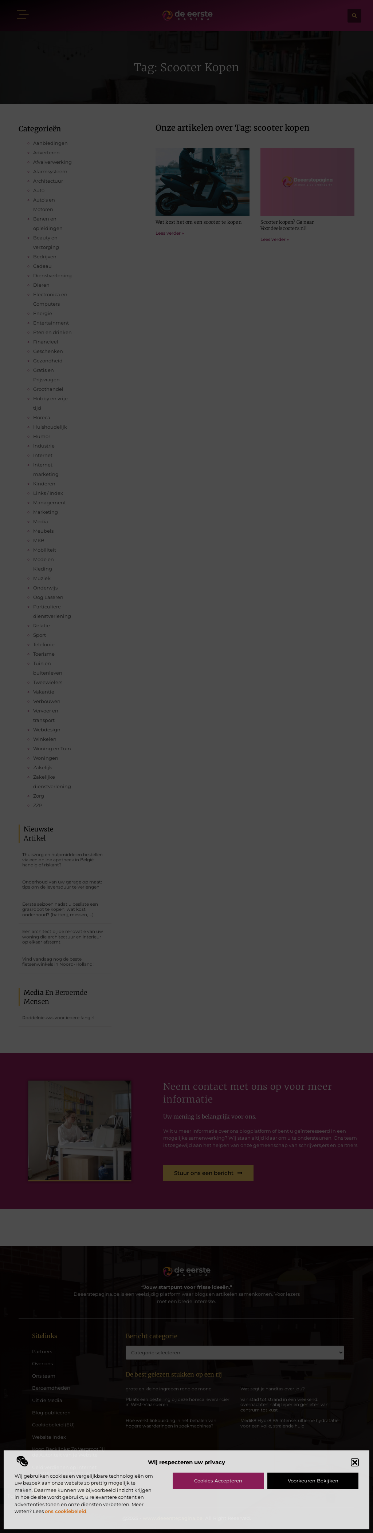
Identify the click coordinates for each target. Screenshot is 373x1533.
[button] (354, 1462)
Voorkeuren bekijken (313, 1481)
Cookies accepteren (218, 1481)
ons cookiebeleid (65, 1511)
